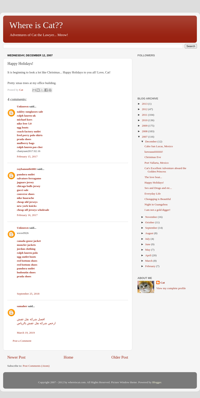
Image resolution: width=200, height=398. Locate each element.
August (149, 233)
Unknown (23, 106)
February (150, 266)
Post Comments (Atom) (36, 365)
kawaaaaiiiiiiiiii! (154, 151)
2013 (145, 103)
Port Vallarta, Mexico (157, 162)
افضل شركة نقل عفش (31, 319)
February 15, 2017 (27, 156)
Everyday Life (153, 193)
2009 (145, 125)
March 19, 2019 (26, 332)
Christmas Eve (153, 157)
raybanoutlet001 (27, 169)
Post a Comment (22, 340)
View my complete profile (171, 288)
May (148, 249)
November (151, 216)
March (149, 260)
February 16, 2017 (27, 215)
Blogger (156, 382)
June (148, 244)
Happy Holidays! (154, 182)
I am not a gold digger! (157, 209)
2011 (145, 114)
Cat (162, 282)
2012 (145, 109)
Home (68, 357)
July (148, 238)
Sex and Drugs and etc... (158, 188)
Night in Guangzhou (156, 204)
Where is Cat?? (36, 25)
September (151, 227)
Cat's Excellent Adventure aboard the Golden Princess (165, 170)
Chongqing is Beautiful (158, 199)
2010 (145, 120)
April (148, 255)
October (150, 222)
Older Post (119, 357)
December (151, 141)
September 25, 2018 (28, 293)
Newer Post (16, 357)
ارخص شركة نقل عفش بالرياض (36, 323)
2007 (145, 136)
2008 (145, 131)
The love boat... (153, 177)
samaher (22, 306)
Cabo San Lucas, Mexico (159, 146)
